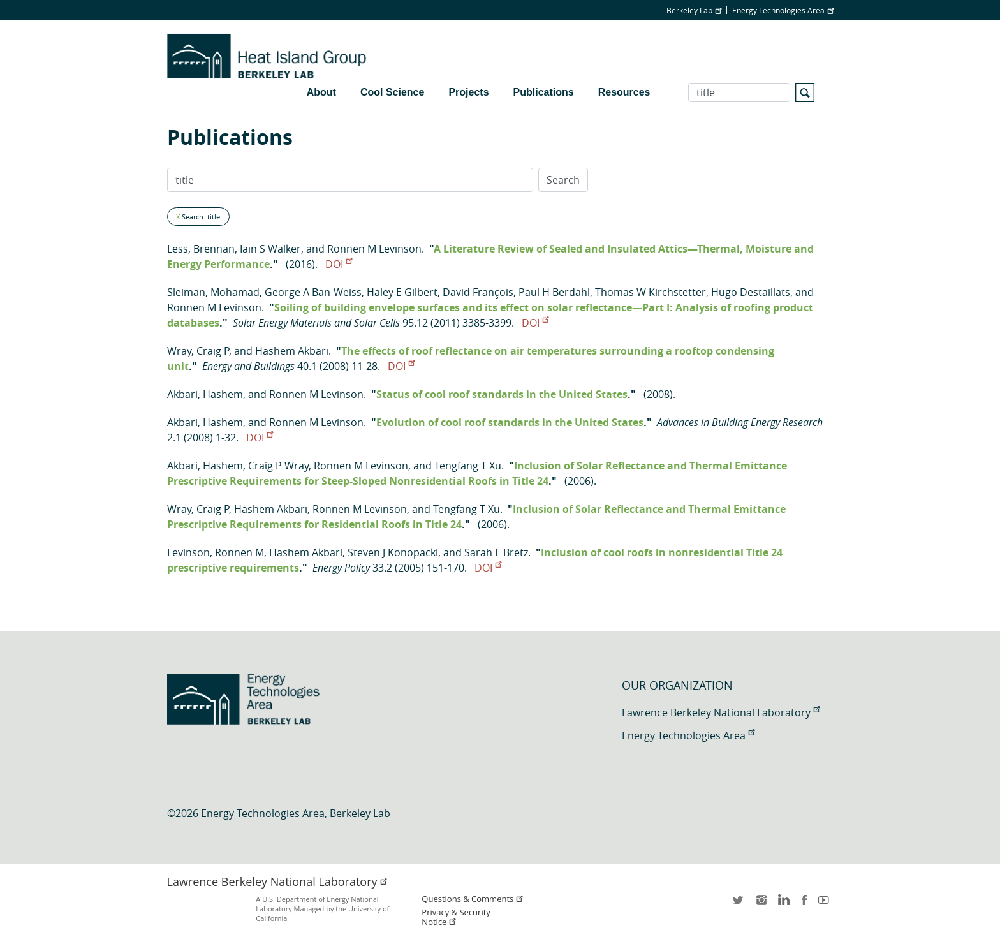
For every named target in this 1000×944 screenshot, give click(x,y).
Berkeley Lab (693, 10)
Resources (624, 92)
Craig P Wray (278, 466)
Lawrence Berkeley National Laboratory (721, 712)
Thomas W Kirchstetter (650, 292)
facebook (804, 904)
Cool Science (392, 92)
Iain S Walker (270, 249)
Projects (468, 92)
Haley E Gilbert (402, 292)
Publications (543, 92)
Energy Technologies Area (783, 10)
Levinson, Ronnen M (215, 552)
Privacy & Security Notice (456, 917)
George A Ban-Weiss (313, 292)
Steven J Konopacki (393, 552)
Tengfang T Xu (467, 466)
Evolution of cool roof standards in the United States (509, 422)
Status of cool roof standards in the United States (502, 394)
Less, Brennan (201, 249)
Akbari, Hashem (205, 394)
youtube (826, 904)
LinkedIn (782, 904)
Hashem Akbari (291, 351)
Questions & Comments (473, 899)
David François (478, 292)
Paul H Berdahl (554, 292)
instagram (760, 904)
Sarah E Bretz (496, 552)
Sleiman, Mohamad (213, 292)
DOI (338, 264)
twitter (739, 904)
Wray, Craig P (198, 351)
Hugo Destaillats (750, 292)
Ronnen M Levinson (374, 249)
